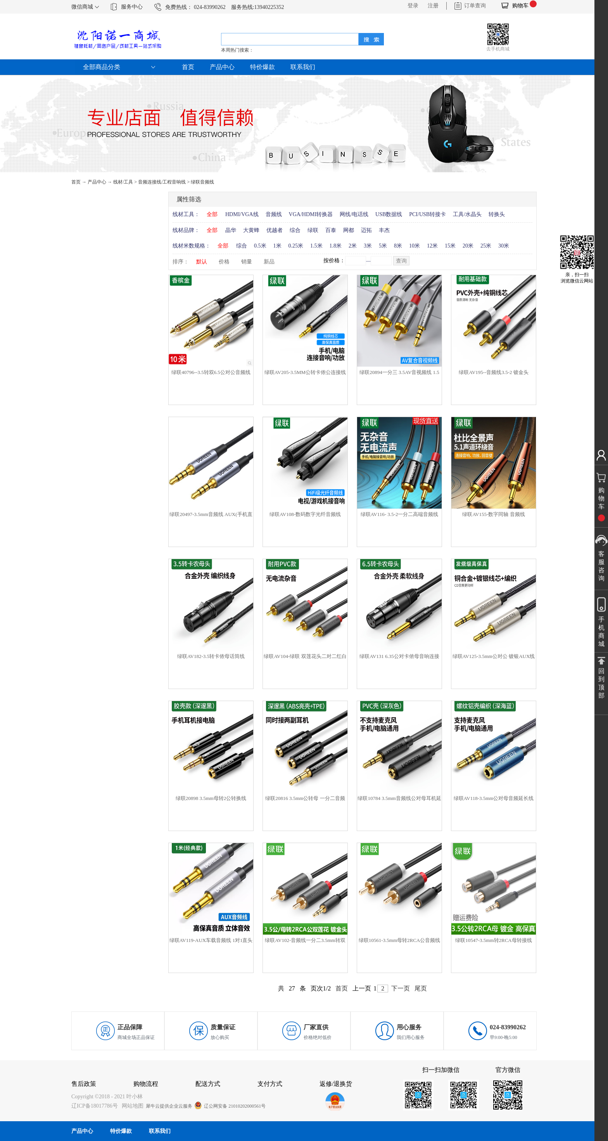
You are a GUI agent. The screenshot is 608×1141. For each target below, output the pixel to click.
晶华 (230, 230)
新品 (269, 262)
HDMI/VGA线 (242, 214)
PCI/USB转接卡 (427, 214)
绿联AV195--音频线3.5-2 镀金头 (494, 372)
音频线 (274, 214)
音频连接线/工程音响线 (162, 182)
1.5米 (316, 246)
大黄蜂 (251, 230)
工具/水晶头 (467, 214)
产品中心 (97, 182)
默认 (201, 262)
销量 (246, 262)
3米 (368, 246)
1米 (277, 246)
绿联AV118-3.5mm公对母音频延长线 (494, 798)
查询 (401, 261)
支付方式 (269, 1083)
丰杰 (384, 230)
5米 (383, 246)
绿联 (312, 230)
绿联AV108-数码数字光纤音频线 (305, 514)
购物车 (520, 6)
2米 (353, 246)
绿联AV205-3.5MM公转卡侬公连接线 (305, 372)
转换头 (497, 214)
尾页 (421, 988)
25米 (485, 246)
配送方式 (207, 1083)
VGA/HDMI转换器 (311, 214)
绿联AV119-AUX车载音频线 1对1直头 (211, 940)
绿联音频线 (202, 182)
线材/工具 (123, 182)
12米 (432, 246)
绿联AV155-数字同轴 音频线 (493, 514)
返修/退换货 (336, 1083)
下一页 (400, 988)
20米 (468, 246)
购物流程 (145, 1083)
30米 (503, 246)
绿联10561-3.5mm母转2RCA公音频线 (399, 940)
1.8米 (336, 246)
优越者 (274, 230)
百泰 (330, 230)
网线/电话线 (354, 214)
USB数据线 (388, 214)
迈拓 (366, 230)
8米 (398, 246)
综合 (295, 230)
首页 (188, 67)
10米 (414, 246)
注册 (433, 6)
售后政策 (83, 1083)
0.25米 (296, 246)
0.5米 (260, 246)
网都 (348, 230)
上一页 (361, 988)
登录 (413, 6)
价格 (224, 262)
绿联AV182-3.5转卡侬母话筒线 (211, 656)
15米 (450, 246)
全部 (212, 214)
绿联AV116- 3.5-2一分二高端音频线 (400, 514)
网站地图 (131, 1106)
